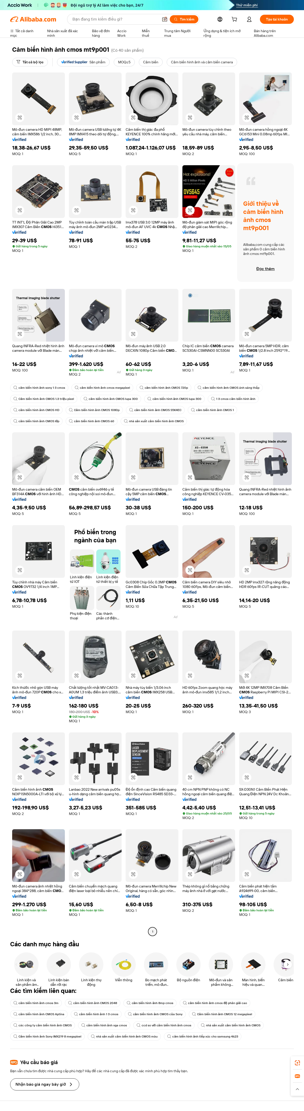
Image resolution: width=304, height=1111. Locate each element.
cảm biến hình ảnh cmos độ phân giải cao (215, 1003)
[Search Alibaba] (115, 19)
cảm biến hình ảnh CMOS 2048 (92, 1003)
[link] (297, 1062)
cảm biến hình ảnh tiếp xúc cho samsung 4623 (202, 1036)
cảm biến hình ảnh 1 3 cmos (96, 1014)
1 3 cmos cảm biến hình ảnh (233, 399)
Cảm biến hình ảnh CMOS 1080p (94, 410)
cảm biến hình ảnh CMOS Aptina (38, 1014)
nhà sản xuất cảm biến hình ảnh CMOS (154, 421)
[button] (165, 19)
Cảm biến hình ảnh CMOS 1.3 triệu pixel (43, 399)
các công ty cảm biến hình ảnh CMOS (42, 1025)
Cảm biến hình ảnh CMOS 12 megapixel (222, 1014)
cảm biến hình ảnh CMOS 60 (91, 421)
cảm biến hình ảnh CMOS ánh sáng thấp (228, 388)
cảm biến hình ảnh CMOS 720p (164, 388)
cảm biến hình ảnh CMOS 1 (212, 410)
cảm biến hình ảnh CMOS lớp (36, 421)
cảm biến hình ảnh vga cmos (104, 1025)
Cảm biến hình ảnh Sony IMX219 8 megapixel (47, 1036)
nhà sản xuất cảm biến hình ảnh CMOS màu (124, 1036)
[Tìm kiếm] (184, 19)
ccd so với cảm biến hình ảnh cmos (164, 1025)
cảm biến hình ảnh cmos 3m (36, 1003)
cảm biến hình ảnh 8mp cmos (150, 1003)
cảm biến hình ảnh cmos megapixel (102, 388)
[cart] (235, 20)
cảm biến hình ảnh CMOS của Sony (155, 1014)
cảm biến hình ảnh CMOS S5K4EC (155, 410)
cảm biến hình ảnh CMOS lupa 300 (111, 399)
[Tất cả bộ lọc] (30, 62)
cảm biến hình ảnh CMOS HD (36, 410)
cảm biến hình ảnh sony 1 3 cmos (39, 388)
